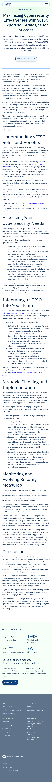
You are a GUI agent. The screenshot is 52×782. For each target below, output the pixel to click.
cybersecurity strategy (35, 203)
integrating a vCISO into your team (17, 313)
